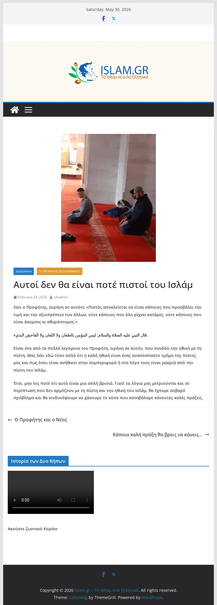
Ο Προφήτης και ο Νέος (37, 419)
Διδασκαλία (24, 271)
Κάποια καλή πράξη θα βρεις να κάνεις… (161, 434)
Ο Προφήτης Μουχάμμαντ (59, 271)
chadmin (61, 297)
